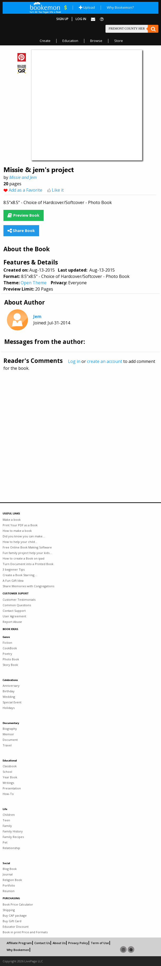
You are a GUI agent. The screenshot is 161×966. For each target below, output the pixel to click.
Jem (37, 316)
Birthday (9, 691)
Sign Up (62, 19)
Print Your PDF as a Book (20, 525)
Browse (96, 40)
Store (118, 40)
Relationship (11, 848)
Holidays (9, 708)
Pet (5, 842)
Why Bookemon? (120, 7)
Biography (10, 729)
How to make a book (17, 531)
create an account (104, 361)
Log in (74, 361)
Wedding (9, 697)
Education (70, 40)
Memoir (8, 734)
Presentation (12, 788)
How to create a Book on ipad (23, 558)
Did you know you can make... (24, 536)
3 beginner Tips (14, 569)
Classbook (10, 766)
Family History (13, 831)
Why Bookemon (18, 950)
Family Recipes (13, 837)
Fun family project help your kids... (27, 553)
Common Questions (17, 605)
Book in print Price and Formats (25, 932)
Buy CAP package (15, 915)
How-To (8, 794)
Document (10, 740)
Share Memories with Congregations (28, 586)
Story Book (10, 665)
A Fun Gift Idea (13, 581)
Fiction (7, 643)
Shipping (9, 910)
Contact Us (42, 943)
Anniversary (11, 686)
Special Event (12, 702)
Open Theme (34, 283)
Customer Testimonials (19, 600)
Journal (8, 874)
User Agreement (14, 616)
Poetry (7, 654)
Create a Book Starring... (20, 575)
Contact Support (14, 611)
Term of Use (100, 943)
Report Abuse (12, 622)
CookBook (10, 648)
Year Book (10, 777)
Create (45, 40)
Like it (58, 190)
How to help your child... (20, 542)
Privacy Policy (78, 943)
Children (9, 815)
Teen (6, 820)
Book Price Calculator (18, 904)
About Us (59, 943)
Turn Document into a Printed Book (28, 564)
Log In (81, 19)
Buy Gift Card (12, 921)
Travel (7, 745)
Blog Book (10, 869)
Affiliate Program (19, 943)
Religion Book (12, 880)
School (7, 772)
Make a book (12, 520)
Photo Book (11, 659)
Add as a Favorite (25, 190)
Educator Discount (16, 927)
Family (7, 826)
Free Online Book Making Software (27, 547)
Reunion (9, 891)
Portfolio (9, 885)
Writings (8, 783)
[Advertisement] (80, 425)
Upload (87, 7)
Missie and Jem (23, 177)
